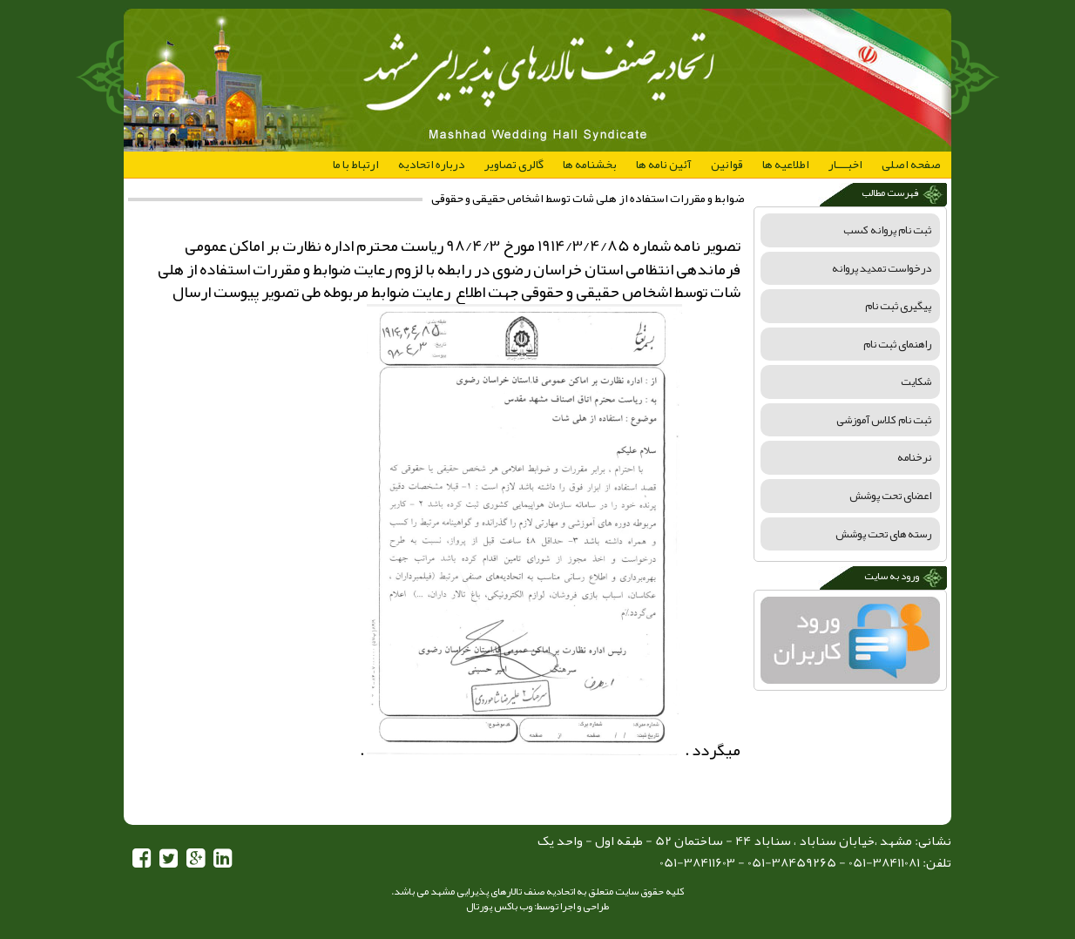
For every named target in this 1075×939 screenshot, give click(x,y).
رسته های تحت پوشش (883, 534)
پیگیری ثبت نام (898, 305)
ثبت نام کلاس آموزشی (883, 420)
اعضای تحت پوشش (890, 495)
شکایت (916, 381)
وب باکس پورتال (499, 905)
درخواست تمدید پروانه (881, 268)
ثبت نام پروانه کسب (887, 230)
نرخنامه (914, 457)
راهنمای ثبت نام (897, 344)
